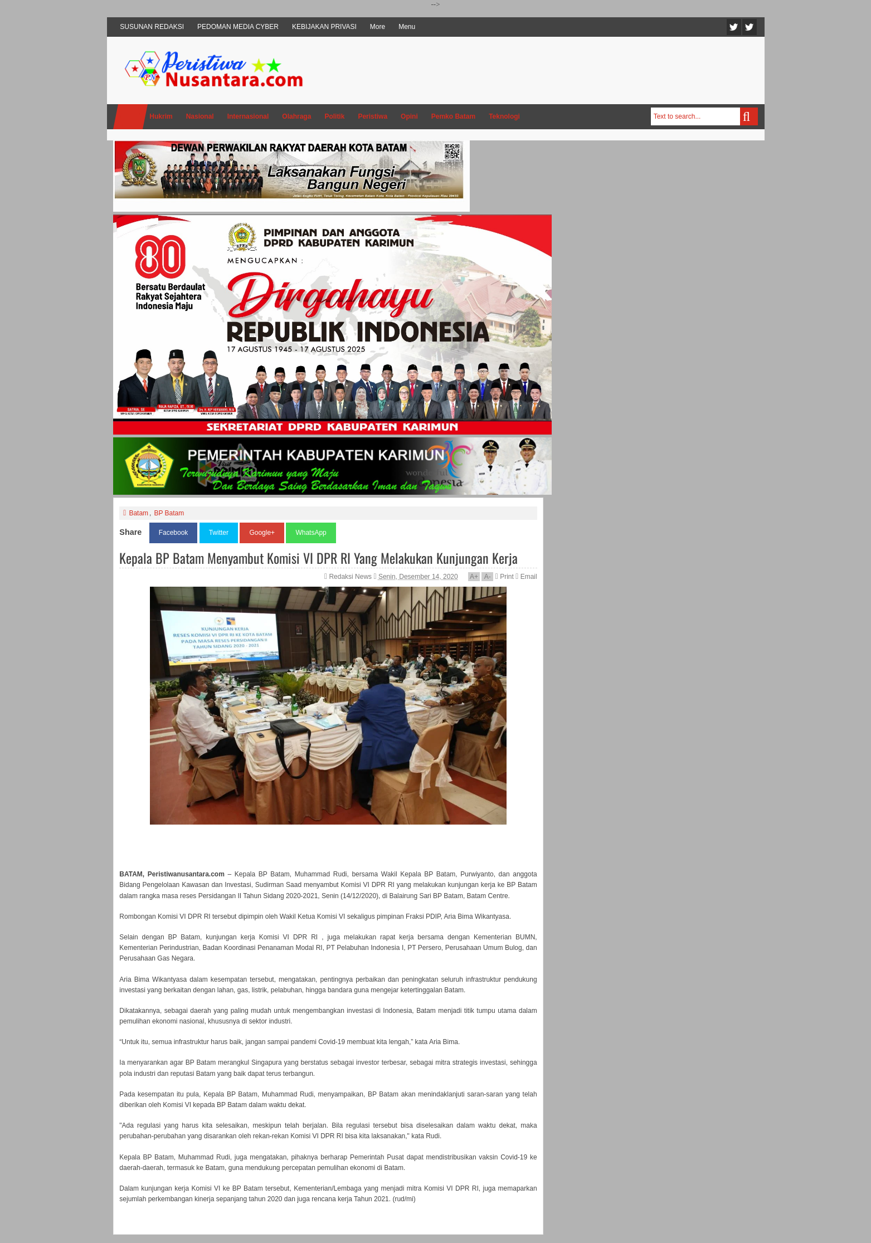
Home (130, 116)
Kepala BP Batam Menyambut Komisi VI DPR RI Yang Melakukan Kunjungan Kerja (318, 558)
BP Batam (169, 513)
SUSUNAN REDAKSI (152, 27)
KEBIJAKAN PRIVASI (324, 27)
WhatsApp (310, 533)
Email (526, 577)
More (377, 27)
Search (749, 116)
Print (504, 577)
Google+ (262, 533)
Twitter (734, 27)
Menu (406, 27)
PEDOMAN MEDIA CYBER (238, 27)
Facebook (749, 27)
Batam (138, 513)
